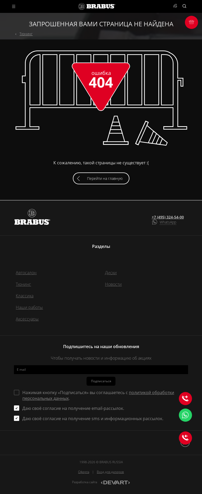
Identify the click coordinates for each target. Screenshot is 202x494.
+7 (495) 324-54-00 (168, 217)
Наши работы (29, 307)
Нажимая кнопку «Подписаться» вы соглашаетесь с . (98, 395)
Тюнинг (26, 33)
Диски (111, 273)
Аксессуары (27, 319)
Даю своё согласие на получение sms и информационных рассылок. (92, 418)
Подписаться (101, 381)
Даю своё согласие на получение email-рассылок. (73, 408)
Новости (113, 284)
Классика (24, 296)
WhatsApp (168, 222)
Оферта (83, 472)
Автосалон (26, 273)
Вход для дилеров (110, 472)
